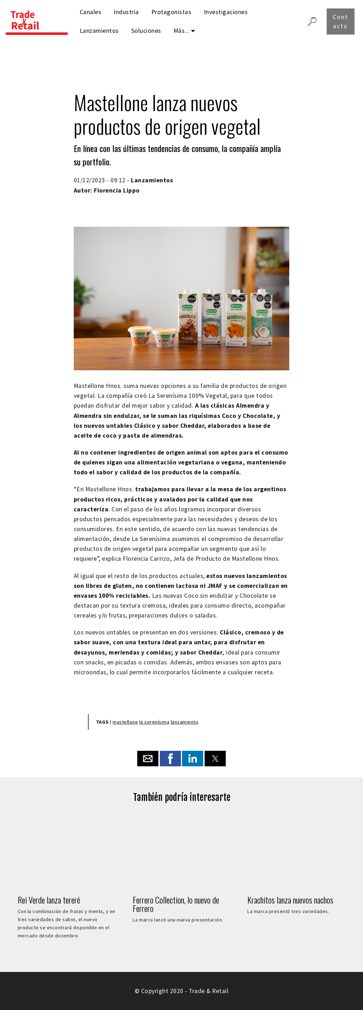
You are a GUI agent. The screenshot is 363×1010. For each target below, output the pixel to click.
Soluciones (146, 31)
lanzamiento (185, 722)
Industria (126, 12)
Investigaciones (226, 12)
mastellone (125, 722)
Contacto (340, 21)
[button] (147, 758)
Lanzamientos (99, 31)
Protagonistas (171, 12)
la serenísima (154, 722)
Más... (181, 31)
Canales (91, 12)
